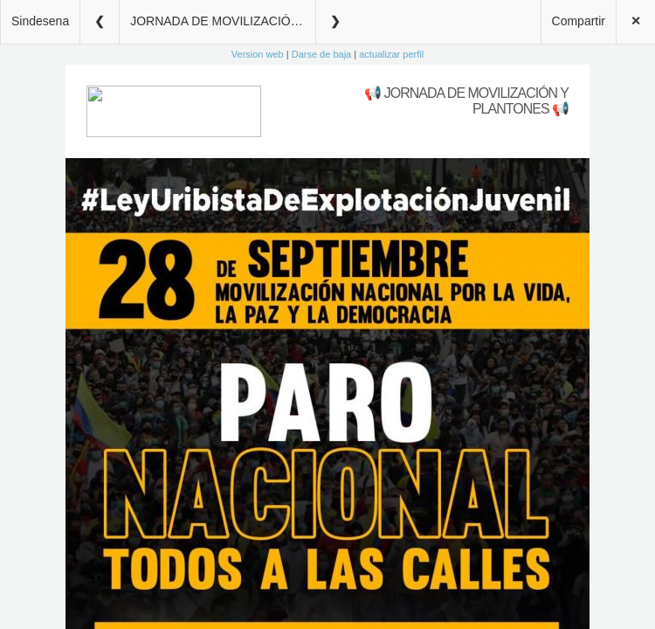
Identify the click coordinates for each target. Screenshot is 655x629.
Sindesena (40, 21)
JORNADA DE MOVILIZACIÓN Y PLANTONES (222, 21)
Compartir (578, 21)
